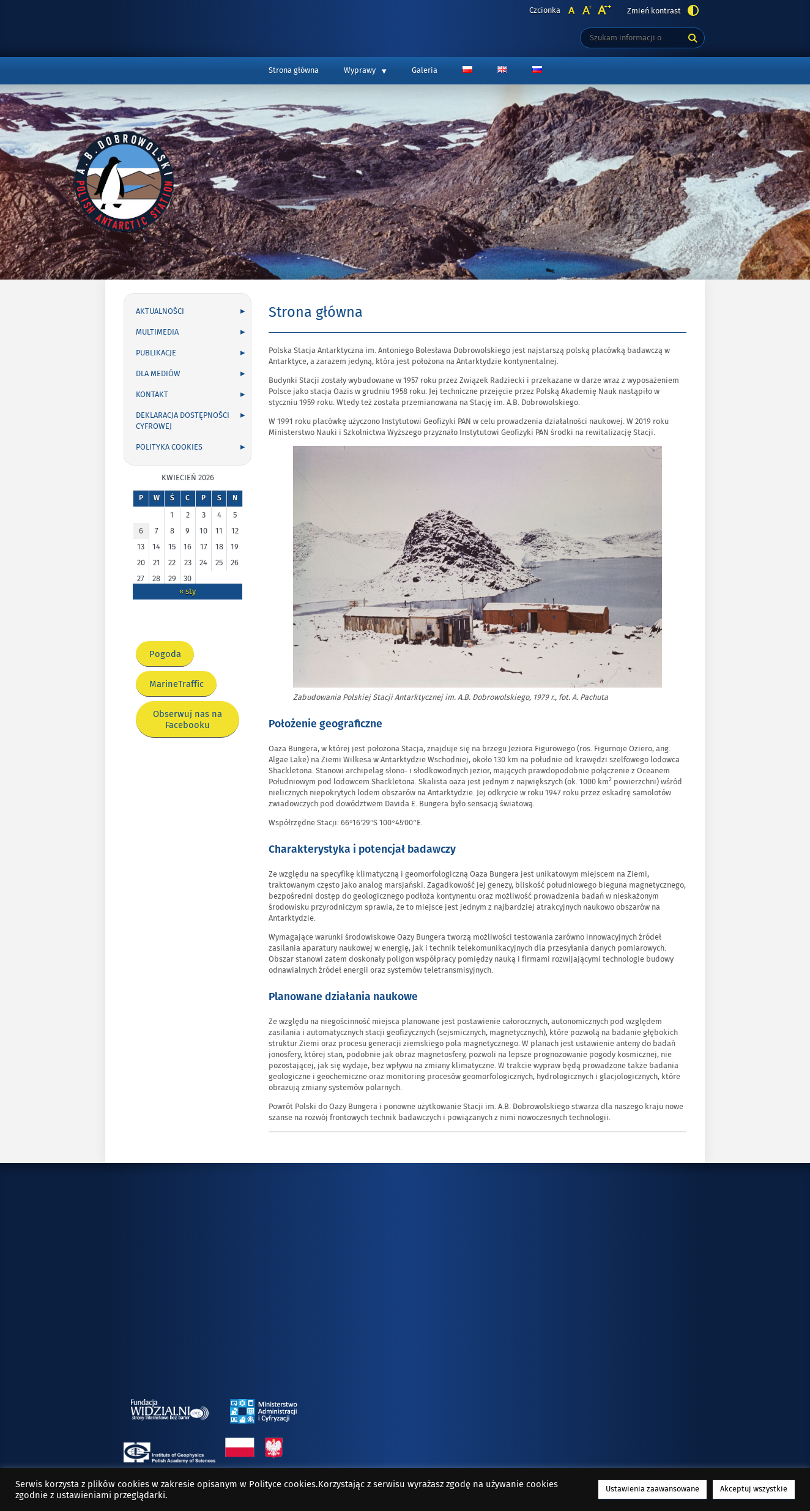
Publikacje (156, 352)
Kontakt (152, 394)
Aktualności (160, 311)
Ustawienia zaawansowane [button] (652, 1488)
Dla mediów (158, 373)
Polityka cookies (169, 447)
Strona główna (294, 70)
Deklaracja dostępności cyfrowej (182, 421)
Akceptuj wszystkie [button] (753, 1488)
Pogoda (168, 657)
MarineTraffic (180, 687)
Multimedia (157, 332)
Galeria (424, 70)
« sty (187, 591)
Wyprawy (360, 70)
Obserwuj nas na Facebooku (187, 723)
